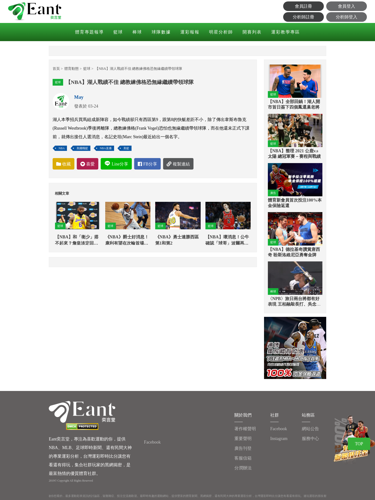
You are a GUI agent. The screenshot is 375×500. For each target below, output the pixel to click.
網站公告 (310, 428)
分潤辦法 (243, 468)
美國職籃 (82, 148)
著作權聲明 (245, 428)
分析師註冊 (303, 17)
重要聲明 (243, 438)
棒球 (137, 32)
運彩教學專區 (285, 32)
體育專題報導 (89, 32)
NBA (62, 148)
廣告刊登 (243, 448)
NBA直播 (105, 148)
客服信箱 (243, 458)
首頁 (56, 69)
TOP (359, 443)
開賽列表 (252, 32)
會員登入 (346, 6)
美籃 (126, 148)
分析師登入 (346, 17)
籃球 (118, 32)
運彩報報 (189, 32)
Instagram (278, 438)
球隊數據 (161, 32)
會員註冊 (303, 6)
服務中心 (310, 438)
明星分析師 (221, 32)
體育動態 (71, 69)
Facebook (152, 442)
